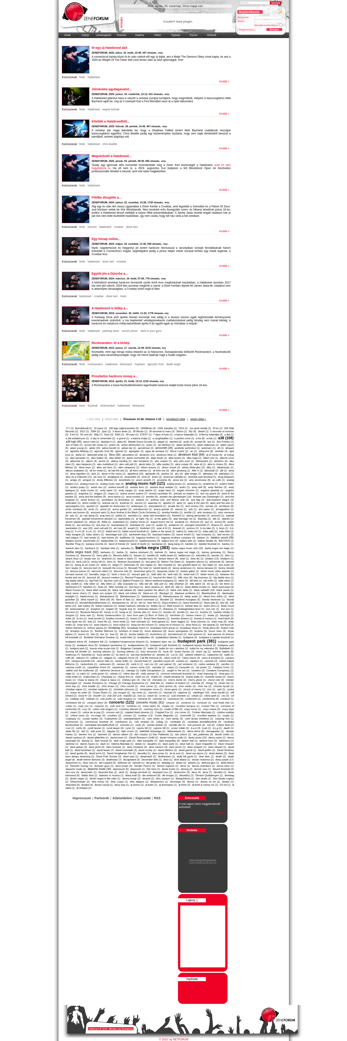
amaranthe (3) (132, 476)
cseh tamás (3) (174, 718)
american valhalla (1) (174, 476)
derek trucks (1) (170, 769)
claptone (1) (184, 692)
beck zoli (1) (83, 561)
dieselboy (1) (186, 775)
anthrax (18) (157, 499)
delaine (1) (194, 762)
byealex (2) (163, 654)
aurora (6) (220, 521)
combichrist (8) (210, 698)
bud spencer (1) (197, 634)
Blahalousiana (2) (173, 596)
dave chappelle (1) (206, 743)
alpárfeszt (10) (135, 473)
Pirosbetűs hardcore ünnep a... (115, 376)
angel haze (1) (166, 490)
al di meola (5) (214, 454)
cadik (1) (229, 654)
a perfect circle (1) (184, 438)
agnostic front (155, 364)
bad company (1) (205, 534)
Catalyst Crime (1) (223, 667)
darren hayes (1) (89, 743)
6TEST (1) (146, 434)
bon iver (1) (212, 609)
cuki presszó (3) (196, 725)
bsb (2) (95, 634)
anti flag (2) (197, 499)
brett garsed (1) (160, 621)
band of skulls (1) (140, 544)
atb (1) (216, 518)
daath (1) (229, 728)
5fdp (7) (98, 434)
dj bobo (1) (151, 784)
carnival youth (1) (75, 667)
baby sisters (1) (95, 534)
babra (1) (182, 531)
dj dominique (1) (168, 784)
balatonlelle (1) (109, 540)
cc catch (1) (83, 673)
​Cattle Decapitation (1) (152, 670)
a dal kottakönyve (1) (77, 438)
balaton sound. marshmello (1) (82, 540)
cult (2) (211, 725)
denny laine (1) (225, 766)
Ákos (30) (114, 454)
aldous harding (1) (121, 461)
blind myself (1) (89, 599)
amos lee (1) (180, 480)
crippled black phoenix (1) (139, 712)
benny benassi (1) (207, 568)
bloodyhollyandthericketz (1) (95, 602)
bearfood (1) (108, 558)
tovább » (224, 81)
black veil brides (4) (130, 593)
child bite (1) (157, 683)
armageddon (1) (224, 509)
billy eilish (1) (91, 583)
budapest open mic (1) (163, 641)
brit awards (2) (211, 624)
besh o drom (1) (121, 574)
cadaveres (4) (214, 654)
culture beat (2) (225, 725)
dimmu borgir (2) (131, 778)
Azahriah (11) (147, 528)
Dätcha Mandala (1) (122, 743)
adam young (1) (78, 448)
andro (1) (184, 487)
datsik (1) (140, 743)
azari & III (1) (164, 528)
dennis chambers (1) (203, 766)
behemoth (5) (217, 561)
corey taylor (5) (151, 706)
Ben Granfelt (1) (167, 564)
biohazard (126, 364)
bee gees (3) (153, 561)
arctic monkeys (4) (76, 509)
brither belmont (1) (76, 628)
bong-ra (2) (125, 612)
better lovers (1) (209, 574)
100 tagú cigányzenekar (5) (124, 428)
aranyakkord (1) (157, 506)
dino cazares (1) (165, 778)
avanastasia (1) (119, 525)
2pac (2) (106, 431)
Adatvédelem (122, 798)
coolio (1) (71, 706)
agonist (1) (121, 451)
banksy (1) (228, 544)
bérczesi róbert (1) (102, 571)
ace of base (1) (74, 445)
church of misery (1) (194, 689)
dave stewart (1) (217, 747)
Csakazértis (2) (113, 718)
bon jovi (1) (227, 609)
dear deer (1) (206, 756)
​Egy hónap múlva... (106, 239)
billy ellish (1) (108, 583)
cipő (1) (221, 689)
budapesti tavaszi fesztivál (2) (199, 645)
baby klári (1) (226, 531)
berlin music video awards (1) (217, 571)
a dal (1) (229, 434)
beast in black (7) (127, 558)
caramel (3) (211, 661)
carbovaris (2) (107, 664)
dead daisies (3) (218, 753)
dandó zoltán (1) (224, 734)
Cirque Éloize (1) (102, 692)
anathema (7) (210, 483)
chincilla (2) (197, 683)
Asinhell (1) (178, 515)
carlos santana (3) (209, 664)
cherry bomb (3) (177, 680)
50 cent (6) (86, 434)
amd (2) (146, 476)
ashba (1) (121, 515)
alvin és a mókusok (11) (79, 476)
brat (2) (92, 621)
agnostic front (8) (103, 451)
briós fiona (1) (193, 624)
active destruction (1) (132, 445)
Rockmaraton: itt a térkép (111, 343)
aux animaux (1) (86, 525)
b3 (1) (101, 531)
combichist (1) (193, 698)
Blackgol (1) (166, 593)
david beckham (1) (85, 750)
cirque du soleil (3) (80, 692)
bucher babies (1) (139, 634)
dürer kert (131, 227)
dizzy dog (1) (122, 784)
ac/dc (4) (188, 441)
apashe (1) (169, 503)
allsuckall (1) (211, 470)
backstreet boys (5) (140, 534)
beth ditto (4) (158, 574)
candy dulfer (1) (123, 661)
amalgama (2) (115, 476)
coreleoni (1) (134, 706)
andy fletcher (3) (217, 487)
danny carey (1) (217, 737)
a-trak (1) (211, 438)
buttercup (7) (73, 654)
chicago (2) (115, 683)
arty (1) (74, 515)
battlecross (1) (186, 555)
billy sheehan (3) (178, 583)
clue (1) (141, 695)
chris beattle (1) (91, 686)
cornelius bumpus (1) (187, 706)
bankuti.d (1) (92, 548)
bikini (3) (183, 580)
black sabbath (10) (204, 590)
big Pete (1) (95, 580)
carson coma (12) (140, 667)
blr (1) (134, 602)
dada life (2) (72, 731)
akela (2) (80, 454)
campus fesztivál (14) (83, 661)
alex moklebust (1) (107, 464)
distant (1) (228, 781)
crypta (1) (228, 715)
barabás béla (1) (110, 548)
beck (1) (70, 561)
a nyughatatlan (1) (163, 438)
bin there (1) (227, 583)
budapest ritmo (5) (87, 645)
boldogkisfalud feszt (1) (192, 609)
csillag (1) (162, 721)
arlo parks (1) (206, 509)
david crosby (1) (147, 750)
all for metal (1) (98, 470)
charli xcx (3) (142, 676)
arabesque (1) (139, 506)
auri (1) (209, 521)
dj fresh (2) (184, 784)
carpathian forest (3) (98, 667)
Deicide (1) (138, 762)
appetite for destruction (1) (114, 506)
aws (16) (87, 528)
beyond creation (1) (112, 577)
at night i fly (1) (144, 518)
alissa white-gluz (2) (193, 467)
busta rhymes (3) (184, 651)
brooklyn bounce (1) (81, 631)
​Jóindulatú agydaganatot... (111, 89)
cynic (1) (130, 728)
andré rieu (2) (98, 487)
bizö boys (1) (136, 587)
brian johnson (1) (200, 621)
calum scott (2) (172, 657)
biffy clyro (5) (185, 577)
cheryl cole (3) (216, 680)
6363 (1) (119, 434)
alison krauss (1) (150, 467)
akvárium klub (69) (191, 454)
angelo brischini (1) (188, 490)
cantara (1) (182, 661)
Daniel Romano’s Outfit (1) (143, 737)
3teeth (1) (203, 431)
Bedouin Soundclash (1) (131, 561)
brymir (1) (83, 634)
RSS (157, 798)
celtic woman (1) (150, 673)
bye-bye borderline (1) (143, 654)
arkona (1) (181, 509)
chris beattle (110, 144)
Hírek (67, 35)
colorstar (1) (159, 698)
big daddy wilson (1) (77, 580)
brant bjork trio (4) (76, 621)
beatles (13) (212, 558)
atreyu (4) (94, 521)
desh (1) (123, 772)
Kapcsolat (143, 798)
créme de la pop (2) (93, 712)
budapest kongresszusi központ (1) (129, 641)
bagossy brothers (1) (147, 537)
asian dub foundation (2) (156, 515)
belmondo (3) (131, 564)
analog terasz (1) (176, 483)
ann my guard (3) (210, 493)
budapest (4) (190, 637)
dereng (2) (186, 769)
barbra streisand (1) (141, 552)
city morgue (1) (121, 692)
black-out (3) (150, 593)
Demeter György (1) (81, 766)
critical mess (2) (79, 715)
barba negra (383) (152, 547)
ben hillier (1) (210, 564)
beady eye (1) (92, 558)
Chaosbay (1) (108, 676)
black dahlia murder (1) (197, 587)
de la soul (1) (177, 753)
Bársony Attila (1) (122, 555)
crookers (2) (114, 715)
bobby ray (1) (158, 605)
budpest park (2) (79, 648)
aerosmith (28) (164, 448)
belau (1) (106, 564)
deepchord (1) (73, 762)
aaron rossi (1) (91, 441)
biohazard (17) (74, 587)
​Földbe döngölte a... (106, 197)
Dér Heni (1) (153, 769)
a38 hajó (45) (74, 441)
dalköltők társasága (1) (152, 731)
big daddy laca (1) (224, 577)
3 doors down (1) (122, 431)
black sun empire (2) (104, 593)
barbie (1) (122, 552)
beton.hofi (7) (191, 574)
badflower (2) (127, 537)
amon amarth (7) (145, 480)
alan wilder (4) (117, 458)
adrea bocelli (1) (111, 448)
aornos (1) (140, 503)
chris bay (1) (73, 686)
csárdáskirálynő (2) (134, 718)
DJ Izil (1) (225, 784)
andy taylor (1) (108, 490)
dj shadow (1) (84, 788)
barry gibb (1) (104, 555)
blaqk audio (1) (193, 596)
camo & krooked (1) (212, 657)
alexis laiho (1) (147, 464)
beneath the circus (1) (115, 568)
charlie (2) (156, 676)
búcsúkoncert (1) (177, 634)
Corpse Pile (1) (210, 706)
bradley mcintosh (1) (117, 618)
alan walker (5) (99, 458)
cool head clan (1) (223, 702)
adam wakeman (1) (208, 445)
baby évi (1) (194, 531)
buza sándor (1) (105, 654)
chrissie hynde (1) (223, 686)
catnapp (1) (132, 670)
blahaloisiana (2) (109, 596)
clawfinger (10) (201, 692)
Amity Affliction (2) (107, 480)
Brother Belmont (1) (106, 631)
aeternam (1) (208, 448)
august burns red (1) (162, 521)
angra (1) (113, 493)
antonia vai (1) (110, 503)
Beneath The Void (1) (140, 568)
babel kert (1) (113, 531)
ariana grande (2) (163, 509)
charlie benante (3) (173, 676)
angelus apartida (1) (212, 490)
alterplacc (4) (210, 473)
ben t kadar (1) (74, 568)
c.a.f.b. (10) (177, 654)
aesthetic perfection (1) (187, 448)
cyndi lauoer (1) (96, 728)
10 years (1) (100, 428)
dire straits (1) (203, 778)
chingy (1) (211, 683)
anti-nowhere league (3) (220, 499)
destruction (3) (182, 772)
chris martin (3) (187, 686)
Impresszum (82, 798)
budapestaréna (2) (138, 645)
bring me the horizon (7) (144, 624)
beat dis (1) (197, 558)
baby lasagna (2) (75, 534)
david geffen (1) (206, 750)
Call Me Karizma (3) (151, 657)
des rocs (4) (72, 772)
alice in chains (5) (217, 464)
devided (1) (220, 772)
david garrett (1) (187, 750)
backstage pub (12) (116, 534)
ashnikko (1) (134, 515)
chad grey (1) (226, 673)
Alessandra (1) (204, 461)
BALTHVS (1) (226, 540)
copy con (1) (85, 706)
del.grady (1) (153, 762)
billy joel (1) (160, 583)
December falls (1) (151, 759)
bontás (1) (182, 612)
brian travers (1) (103, 624)
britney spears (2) (97, 628)
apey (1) (181, 503)
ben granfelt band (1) (189, 564)
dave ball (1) (187, 743)
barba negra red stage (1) (219, 548)
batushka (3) (203, 555)
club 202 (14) (114, 695)
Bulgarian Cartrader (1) (133, 648)
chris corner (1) (148, 686)
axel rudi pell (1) (103, 528)
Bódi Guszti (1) (175, 605)
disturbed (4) (73, 784)
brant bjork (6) (226, 618)
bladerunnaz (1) (89, 596)
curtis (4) (81, 728)
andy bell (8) (199, 487)
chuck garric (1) (172, 689)
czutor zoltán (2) (180, 728)
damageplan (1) (215, 731)
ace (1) (211, 441)
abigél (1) (163, 441)
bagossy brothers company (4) (178, 537)
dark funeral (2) (103, 740)
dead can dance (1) (196, 753)
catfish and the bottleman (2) (82, 670)
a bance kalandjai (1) (185, 434)
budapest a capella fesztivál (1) (216, 637)
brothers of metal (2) (131, 631)
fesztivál (92, 405)
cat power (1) (203, 667)
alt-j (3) (179, 473)
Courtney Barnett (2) (130, 709)
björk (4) (169, 587)
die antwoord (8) (151, 775)
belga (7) (117, 564)
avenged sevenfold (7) (197, 525)
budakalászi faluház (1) (168, 637)
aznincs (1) (193, 528)
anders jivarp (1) (79, 487)
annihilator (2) (109, 499)
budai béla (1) (128, 637)
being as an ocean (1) (87, 564)
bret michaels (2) (140, 621)
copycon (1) (101, 706)
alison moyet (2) (171, 467)
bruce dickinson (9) (155, 631)
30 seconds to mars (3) (162, 431)
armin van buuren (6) (77, 512)
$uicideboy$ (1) (83, 428)
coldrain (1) (92, 698)
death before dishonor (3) (91, 759)
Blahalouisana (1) (130, 596)
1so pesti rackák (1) (200, 428)
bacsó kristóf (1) (185, 534)
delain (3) (181, 762)
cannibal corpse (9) (163, 661)
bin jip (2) (212, 583)
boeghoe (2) (97, 609)
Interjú (85, 35)
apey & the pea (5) (198, 503)
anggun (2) (100, 493)
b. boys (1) (222, 528)
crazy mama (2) (211, 709)
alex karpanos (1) (85, 464)
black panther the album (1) (153, 590)
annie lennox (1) (90, 499)
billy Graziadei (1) (127, 583)
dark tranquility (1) (147, 740)
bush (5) (168, 651)
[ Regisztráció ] (246, 29)
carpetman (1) (120, 667)
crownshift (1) (187, 715)
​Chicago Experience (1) (135, 683)
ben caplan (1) (148, 564)
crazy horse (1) (192, 709)
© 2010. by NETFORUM (173, 1039)
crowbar (118, 227)
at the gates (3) (163, 518)
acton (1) (151, 445)
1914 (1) (183, 428)
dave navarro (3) (158, 747)
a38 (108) (226, 438)
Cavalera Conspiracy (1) (220, 670)
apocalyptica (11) (75, 506)
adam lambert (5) (186, 445)
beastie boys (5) (148, 558)
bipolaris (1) (89, 587)
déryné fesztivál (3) (223, 769)
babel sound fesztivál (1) (135, 531)
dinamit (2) (148, 778)
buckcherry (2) (158, 634)
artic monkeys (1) (206, 512)
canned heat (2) (142, 661)
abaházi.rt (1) (108, 441)
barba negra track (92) (82, 552)
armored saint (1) (100, 512)
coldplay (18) (77, 698)
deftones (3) (124, 762)
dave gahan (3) (78, 747)
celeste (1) (116, 673)
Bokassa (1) (170, 609)
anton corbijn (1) (91, 503)
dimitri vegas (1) (79, 778)
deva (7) (207, 772)
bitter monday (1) (118, 587)
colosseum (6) (175, 698)
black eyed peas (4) (223, 587)
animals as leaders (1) (186, 493)
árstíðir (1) (190, 512)
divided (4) (87, 784)
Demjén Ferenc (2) (144, 766)
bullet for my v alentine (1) (173, 648)
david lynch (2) (97, 753)
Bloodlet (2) (166, 599)
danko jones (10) (197, 737)
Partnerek (102, 798)
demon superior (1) (167, 766)
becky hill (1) (98, 561)
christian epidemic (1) (100, 689)
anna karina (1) (116, 496)
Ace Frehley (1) (225, 441)
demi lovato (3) (123, 766)
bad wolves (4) (110, 537)
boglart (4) (112, 609)
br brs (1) (82, 618)
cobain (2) (197, 695)
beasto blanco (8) (168, 558)
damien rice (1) (87, 734)
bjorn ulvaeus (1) (154, 587)
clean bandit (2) (219, 692)
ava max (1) (103, 525)
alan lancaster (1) (79, 458)
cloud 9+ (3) (85, 695)
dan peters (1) (183, 734)
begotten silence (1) (197, 561)
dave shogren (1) (197, 747)
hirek (82, 77)
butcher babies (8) (223, 651)
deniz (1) (185, 766)
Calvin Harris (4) (191, 657)
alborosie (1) (77, 461)
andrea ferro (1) (139, 487)
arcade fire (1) (176, 506)
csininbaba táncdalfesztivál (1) (101, 725)
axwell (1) (133, 528)
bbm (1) (229, 555)
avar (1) (150, 525)
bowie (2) (213, 615)
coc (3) (225, 695)
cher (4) (146, 680)
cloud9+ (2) (99, 695)
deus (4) (196, 772)
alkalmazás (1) (225, 467)
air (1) (193, 451)
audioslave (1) (120, 521)
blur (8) (224, 602)
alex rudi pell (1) (128, 464)
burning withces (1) (128, 651)
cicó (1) (211, 689)
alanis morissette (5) (137, 458)
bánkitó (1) (191, 544)
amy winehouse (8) (199, 480)
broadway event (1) (138, 628)
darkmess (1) (226, 740)
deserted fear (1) (107, 772)
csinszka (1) (126, 725)
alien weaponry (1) (128, 467)
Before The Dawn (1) (172, 561)
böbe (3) (70, 618)
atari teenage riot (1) (184, 518)
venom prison (130, 331)
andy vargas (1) (128, 490)
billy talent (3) (197, 583)
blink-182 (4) (107, 599)
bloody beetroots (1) (213, 599)
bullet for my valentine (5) (204, 648)
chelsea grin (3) (131, 680)
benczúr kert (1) (92, 568)
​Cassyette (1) (186, 667)
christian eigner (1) (76, 689)
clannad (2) (169, 692)
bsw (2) (114, 634)
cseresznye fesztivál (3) (99, 721)
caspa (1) (172, 667)
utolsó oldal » (198, 419)
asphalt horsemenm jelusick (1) (99, 518)
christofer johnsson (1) (125, 689)
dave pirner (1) (177, 747)
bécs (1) (111, 561)
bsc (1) (104, 634)
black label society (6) (98, 590)
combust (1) (226, 698)
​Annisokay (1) (126, 499)
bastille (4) (153, 555)
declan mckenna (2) (203, 759)
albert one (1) (210, 458)
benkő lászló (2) (162, 568)
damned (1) (104, 734)
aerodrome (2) (146, 448)
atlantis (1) (228, 518)
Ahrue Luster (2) (179, 451)
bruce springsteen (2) (180, 631)
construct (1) (188, 702)
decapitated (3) (131, 759)
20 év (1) (217, 428)
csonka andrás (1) (157, 725)
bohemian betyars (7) (150, 609)
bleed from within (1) (215, 596)
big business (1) (203, 577)
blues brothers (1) (171, 602)
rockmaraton (95, 364)
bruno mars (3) (217, 631)
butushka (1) (88, 654)
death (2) (221, 756)
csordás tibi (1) (177, 725)
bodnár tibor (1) (193, 605)
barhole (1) (161, 552)
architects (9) (226, 506)
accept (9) (200, 441)
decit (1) (167, 759)
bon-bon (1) (72, 612)
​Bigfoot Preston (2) (133, 580)
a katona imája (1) (141, 438)
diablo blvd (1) (89, 775)
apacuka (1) (154, 503)
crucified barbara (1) (209, 715)
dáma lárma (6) (195, 731)
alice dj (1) (200, 464)
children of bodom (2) (177, 683)
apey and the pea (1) (222, 503)
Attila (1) (106, 521)
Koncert (121, 35)
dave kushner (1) (115, 747)
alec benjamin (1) (143, 461)
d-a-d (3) (196, 728)
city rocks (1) (139, 692)
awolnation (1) (73, 528)
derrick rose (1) (202, 769)
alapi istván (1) (159, 458)
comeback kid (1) (75, 702)
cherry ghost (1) (197, 680)
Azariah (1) (179, 528)
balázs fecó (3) (170, 540)
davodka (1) (143, 753)
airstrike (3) (221, 451)
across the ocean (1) (95, 445)
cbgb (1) (70, 673)
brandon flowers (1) (182, 618)
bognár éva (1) (127, 609)
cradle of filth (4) (173, 709)
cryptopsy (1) (73, 718)
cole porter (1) (108, 698)
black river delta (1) (181, 590)
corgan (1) (168, 706)
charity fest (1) (125, 676)
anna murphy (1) (135, 496)
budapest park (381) (197, 641)
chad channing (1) (207, 673)
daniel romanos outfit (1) (173, 737)
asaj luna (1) (107, 515)
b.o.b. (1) (91, 531)
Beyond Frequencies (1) (138, 577)
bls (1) (142, 602)
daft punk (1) (98, 731)
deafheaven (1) (166, 756)
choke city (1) (226, 683)
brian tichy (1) (84, 624)
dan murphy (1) (143, 734)
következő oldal (176, 419)
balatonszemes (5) (150, 540)
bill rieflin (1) (210, 580)
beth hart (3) (175, 574)
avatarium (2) (176, 525)
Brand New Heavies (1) (156, 618)
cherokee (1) (159, 680)
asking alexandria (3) (198, 515)
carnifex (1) (227, 664)
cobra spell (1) (212, 695)
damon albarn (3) (122, 734)
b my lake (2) (207, 528)
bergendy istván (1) (168, 571)
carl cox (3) (151, 664)
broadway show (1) (190, 628)
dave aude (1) (170, 743)
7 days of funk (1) (163, 434)
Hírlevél (211, 35)
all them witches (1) (140, 470)
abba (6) (121, 441)
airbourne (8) (206, 451)
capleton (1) (196, 661)
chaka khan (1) (91, 676)
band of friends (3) (119, 544)
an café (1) (218, 480)
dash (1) (105, 743)
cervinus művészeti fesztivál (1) (178, 673)
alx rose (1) (100, 476)
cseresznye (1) (74, 721)
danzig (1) (87, 740)
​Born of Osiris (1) (158, 615)
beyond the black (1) (164, 577)
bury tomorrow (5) (151, 651)
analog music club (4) (112, 483)
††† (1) (70, 428)
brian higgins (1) (180, 621)
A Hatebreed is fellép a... (110, 308)
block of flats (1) (125, 599)
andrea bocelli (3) (118, 487)
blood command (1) (147, 599)
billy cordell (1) (74, 583)
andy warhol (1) (147, 490)
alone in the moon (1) (113, 473)
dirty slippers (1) (139, 781)
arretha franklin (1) (172, 512)
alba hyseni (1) (177, 458)
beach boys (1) (74, 558)
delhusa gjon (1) (210, 762)
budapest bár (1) (98, 641)
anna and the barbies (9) (92, 496)
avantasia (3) (137, 525)
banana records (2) (96, 544)
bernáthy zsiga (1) (99, 574)
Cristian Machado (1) (203, 712)
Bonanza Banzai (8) (91, 612)
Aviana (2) (217, 525)
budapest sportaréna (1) (112, 645)
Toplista (175, 35)
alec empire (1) (163, 461)
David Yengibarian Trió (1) (121, 753)
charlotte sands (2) (215, 676)
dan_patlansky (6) (203, 734)
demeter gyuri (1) (104, 766)
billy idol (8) (145, 583)
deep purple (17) (224, 759)
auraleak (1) (181, 521)
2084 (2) (95, 431)
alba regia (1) (194, 458)
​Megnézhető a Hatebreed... (111, 156)
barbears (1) (108, 552)
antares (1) (142, 499)
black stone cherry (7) (78, 593)
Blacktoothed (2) (211, 593)
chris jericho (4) (168, 686)
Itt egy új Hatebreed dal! (109, 48)
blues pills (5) (211, 602)
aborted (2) (176, 441)
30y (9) (192, 431)
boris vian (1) (87, 615)
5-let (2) (74, 434)
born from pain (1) (137, 615)
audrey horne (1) (139, 521)
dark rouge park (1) (124, 740)
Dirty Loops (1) (119, 781)
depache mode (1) (76, 769)
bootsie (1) (206, 612)
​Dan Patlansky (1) (163, 734)
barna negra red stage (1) (184, 552)
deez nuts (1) (90, 762)
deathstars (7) (114, 759)
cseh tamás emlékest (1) (199, 718)
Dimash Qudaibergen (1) (209, 775)
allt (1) (223, 470)
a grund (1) (123, 438)
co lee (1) (164, 695)
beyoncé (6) (93, 577)
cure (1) (70, 728)
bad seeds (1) (92, 537)
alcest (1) (104, 461)
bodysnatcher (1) (79, 609)
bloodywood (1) (120, 602)
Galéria (139, 35)
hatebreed (94, 77)
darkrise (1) (72, 743)
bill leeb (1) (196, 580)
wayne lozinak (111, 109)
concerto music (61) (150, 702)
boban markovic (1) (106, 605)
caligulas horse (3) (128, 657)
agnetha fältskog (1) (81, 451)
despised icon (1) (162, 772)
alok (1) (95, 473)
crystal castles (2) (92, 718)
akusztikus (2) (130, 454)
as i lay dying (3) (89, 515)
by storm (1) (122, 654)
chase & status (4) (88, 680)
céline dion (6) (131, 673)
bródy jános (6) (211, 628)
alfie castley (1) (165, 464)
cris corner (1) (182, 712)
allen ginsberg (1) (180, 470)
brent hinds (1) (121, 621)
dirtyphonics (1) (159, 781)
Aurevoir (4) (196, 521)
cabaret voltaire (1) (195, 654)
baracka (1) (127, 548)
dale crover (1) (129, 731)
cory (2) (86, 709)
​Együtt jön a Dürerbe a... (110, 273)
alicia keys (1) (87, 467)
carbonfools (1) (89, 664)
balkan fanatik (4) (207, 540)
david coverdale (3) (126, 750)
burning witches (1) (104, 651)
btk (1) (123, 634)
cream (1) (75, 712)
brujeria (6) (200, 631)
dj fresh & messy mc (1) (205, 784)
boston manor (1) (196, 615)
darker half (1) (189, 740)
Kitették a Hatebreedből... (110, 121)
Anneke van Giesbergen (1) (208, 496)
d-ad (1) (206, 728)
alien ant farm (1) (106, 467)
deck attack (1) (182, 759)
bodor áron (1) (211, 605)
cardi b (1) (137, 664)
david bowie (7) (105, 750)
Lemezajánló (103, 35)
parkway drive (111, 331)
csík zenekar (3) (144, 721)
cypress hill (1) (161, 728)
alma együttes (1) (80, 473)
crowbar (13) (145, 715)
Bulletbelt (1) (227, 648)
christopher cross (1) (151, 689)
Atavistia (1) (204, 518)
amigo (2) (75, 480)
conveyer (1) (204, 702)
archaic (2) (211, 506)
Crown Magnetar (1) (166, 715)
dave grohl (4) (96, 747)
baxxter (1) (217, 555)
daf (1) (85, 731)
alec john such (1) (184, 461)
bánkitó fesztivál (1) (209, 544)
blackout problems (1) (187, 593)
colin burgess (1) (126, 698)
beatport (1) (227, 558)
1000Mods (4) (148, 428)
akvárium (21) (147, 454)
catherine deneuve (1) (112, 670)
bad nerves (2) (225, 534)
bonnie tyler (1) (142, 612)
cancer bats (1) (105, 661)
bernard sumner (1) (77, 574)
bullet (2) (153, 648)
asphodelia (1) (126, 518)
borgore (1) (72, 615)
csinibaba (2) (177, 721)
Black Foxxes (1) (75, 590)
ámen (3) (157, 476)
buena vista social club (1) (104, 648)
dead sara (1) (130, 756)
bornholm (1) (177, 615)
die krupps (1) (170, 775)
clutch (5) (152, 695)
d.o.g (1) (217, 728)
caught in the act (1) (178, 670)
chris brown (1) (109, 686)
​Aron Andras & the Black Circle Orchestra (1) (135, 512)
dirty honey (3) (100, 781)
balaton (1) (203, 537)
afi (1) (220, 448)
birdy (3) (102, 587)
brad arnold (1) (96, 618)
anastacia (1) (194, 483)
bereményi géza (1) (144, 571)
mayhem (140, 364)
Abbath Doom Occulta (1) (142, 441)
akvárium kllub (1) (166, 454)
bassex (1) (140, 555)
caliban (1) (96, 657)
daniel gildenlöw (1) (98, 737)
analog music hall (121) (145, 483)
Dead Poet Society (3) (108, 756)
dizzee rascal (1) (104, 784)
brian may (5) (219, 621)
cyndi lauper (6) (115, 728)
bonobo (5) (169, 612)
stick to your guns (151, 331)
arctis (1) (93, 509)
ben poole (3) (226, 564)
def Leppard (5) (107, 762)
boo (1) (194, 612)
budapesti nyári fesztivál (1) (165, 645)
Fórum (194, 35)
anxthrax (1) (126, 503)
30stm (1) (181, 431)
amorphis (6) (164, 480)
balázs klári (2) (188, 540)
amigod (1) (89, 480)
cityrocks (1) (155, 692)
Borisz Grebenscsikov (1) (111, 615)
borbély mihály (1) (224, 612)
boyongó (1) (227, 615)
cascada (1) (158, 667)
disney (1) (192, 781)
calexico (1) (82, 657)
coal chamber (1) (180, 695)
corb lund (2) (117, 706)
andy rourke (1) (89, 490)
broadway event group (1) (164, 628)
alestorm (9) (221, 461)
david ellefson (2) (167, 750)
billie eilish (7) (226, 580)
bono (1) (157, 612)
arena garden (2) (122, 509)
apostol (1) (92, 506)
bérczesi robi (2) (123, 571)
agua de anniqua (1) (156, 451)
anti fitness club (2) (178, 499)
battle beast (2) (168, 555)
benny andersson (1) (184, 568)
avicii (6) (229, 525)
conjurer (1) (172, 702)
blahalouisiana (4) (151, 596)
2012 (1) (84, 431)
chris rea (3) (204, 686)
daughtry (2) (154, 743)
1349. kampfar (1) (167, 428)
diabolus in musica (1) (111, 775)
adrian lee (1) (129, 448)
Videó (157, 35)
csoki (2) (140, 725)
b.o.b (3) (79, 531)
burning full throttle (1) (78, 651)
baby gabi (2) (210, 531)
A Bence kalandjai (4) (211, 434)
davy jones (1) (160, 753)
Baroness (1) (88, 555)
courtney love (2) (153, 709)
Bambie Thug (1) (75, 544)
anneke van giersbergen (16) (175, 496)
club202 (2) (129, 695)
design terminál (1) (140, 772)
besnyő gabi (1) (140, 574)
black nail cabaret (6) (124, 590)
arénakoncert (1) (142, 509)
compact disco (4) (97, 702)
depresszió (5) (121, 769)
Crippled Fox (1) (164, 712)
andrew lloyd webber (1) (164, 487)
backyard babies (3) (163, 534)
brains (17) (136, 618)
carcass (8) (123, 664)
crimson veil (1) (114, 712)
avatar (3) (161, 525)
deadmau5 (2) (148, 756)
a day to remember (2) (102, 438)
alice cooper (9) (184, 464)
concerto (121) (121, 702)
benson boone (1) (80, 571)
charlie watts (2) (194, 676)
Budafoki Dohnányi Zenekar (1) (101, 637)
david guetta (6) (78, 753)
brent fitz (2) (104, 621)
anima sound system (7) (133, 493)
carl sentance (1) (187, 664)
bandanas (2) (159, 544)
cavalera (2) (198, 670)
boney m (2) (111, 612)
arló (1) (193, 509)
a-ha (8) (200, 438)
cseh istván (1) (155, 718)
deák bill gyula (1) (187, 756)
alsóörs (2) (167, 473)
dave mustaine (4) (137, 747)
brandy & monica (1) (205, 618)
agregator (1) (136, 451)
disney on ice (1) (210, 781)
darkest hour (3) (208, 740)
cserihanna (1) (123, 721)
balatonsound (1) (128, 540)
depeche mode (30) (99, 769)
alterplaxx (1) (226, 473)
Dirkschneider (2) (80, 781)
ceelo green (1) (99, 673)
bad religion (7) (74, 537)
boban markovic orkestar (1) (133, 605)
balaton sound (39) (222, 537)
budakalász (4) (145, 637)
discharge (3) (177, 781)
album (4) (91, 461)
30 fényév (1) (140, 431)
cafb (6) (70, 657)
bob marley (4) (86, 605)
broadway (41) (117, 627)
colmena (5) (144, 698)
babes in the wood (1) (163, 531)
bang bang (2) (175, 544)
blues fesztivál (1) (193, 602)
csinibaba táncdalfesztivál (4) (204, 721)
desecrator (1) (89, 772)
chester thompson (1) (95, 683)
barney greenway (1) (213, 552)
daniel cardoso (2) (76, 737)
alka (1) (211, 467)
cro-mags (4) (98, 715)
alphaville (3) (152, 473)
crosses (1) (129, 715)
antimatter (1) (73, 503)
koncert (92, 227)
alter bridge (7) (193, 473)
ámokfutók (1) (126, 480)
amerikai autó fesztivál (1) (202, 476)
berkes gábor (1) (189, 571)
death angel (173, 364)
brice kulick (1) (121, 624)
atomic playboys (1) (76, 521)
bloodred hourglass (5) (188, 599)
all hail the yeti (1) (118, 470)
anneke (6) (152, 496)
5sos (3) (108, 434)
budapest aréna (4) (76, 641)
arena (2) (105, 509)
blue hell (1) (153, 602)
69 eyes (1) (132, 434)
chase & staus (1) (110, 680)
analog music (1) (89, 483)
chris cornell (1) (129, 686)
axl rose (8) (120, 528)
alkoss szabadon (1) (77, 470)
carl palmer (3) (167, 664)
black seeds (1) (225, 590)
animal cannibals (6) (160, 493)
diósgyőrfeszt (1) (185, 778)
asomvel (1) (217, 515)
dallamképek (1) (176, 731)
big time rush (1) (113, 580)
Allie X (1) (197, 470)
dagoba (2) (113, 731)
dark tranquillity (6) (169, 740)
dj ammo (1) (137, 784)
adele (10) (94, 448)
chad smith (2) (73, 676)
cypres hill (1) (144, 728)
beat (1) (184, 558)
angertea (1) (85, 493)
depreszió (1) (137, 769)
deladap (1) (168, 762)
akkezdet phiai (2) (97, 454)
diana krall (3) (133, 775)
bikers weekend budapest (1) (161, 580)
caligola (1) (110, 657)
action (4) (114, 445)
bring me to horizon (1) (171, 624)
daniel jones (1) (118, 737)
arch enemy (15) (194, 506)
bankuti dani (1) (74, 548)
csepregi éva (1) (224, 718)
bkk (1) (179, 587)
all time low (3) (161, 470)
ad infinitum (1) (166, 445)
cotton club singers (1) (105, 709)
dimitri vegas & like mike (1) (105, 778)
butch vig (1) (203, 651)
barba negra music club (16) (187, 548)
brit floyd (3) (227, 624)
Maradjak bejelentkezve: (270, 25)
